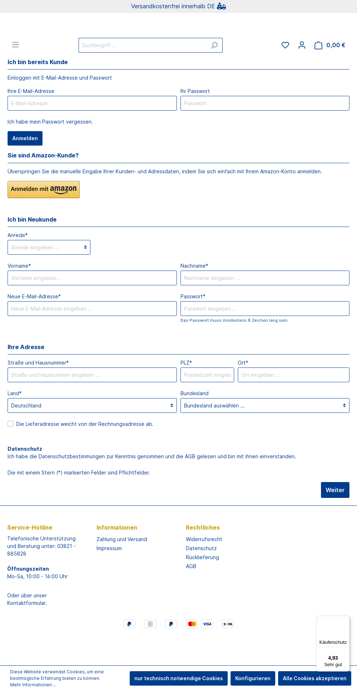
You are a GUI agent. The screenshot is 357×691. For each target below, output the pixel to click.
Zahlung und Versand (122, 568)
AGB (190, 485)
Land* (15, 422)
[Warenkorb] (330, 74)
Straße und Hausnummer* (38, 391)
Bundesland (194, 422)
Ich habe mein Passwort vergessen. (50, 150)
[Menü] (15, 73)
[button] (44, 218)
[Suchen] (214, 73)
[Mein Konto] (302, 73)
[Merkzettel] (285, 73)
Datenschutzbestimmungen (72, 485)
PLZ (186, 391)
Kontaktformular (26, 631)
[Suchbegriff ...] (142, 73)
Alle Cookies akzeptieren (315, 678)
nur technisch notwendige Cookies (178, 678)
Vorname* (19, 294)
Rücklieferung (202, 586)
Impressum (109, 577)
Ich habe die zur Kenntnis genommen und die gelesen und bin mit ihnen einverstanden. (152, 485)
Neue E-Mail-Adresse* (34, 325)
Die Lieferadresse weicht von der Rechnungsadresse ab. (84, 452)
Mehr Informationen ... (33, 684)
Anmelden (25, 167)
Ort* (243, 391)
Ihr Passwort (195, 119)
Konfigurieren (253, 678)
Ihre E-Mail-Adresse (31, 119)
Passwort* (192, 325)
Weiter (335, 518)
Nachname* (194, 294)
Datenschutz (201, 577)
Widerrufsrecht (204, 568)
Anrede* (18, 263)
